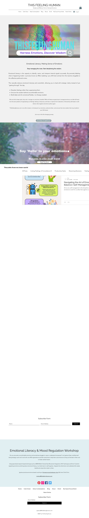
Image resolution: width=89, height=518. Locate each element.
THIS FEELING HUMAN (44, 5)
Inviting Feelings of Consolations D (41, 171)
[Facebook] (46, 482)
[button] (80, 7)
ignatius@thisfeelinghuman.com (44, 510)
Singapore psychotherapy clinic (50, 472)
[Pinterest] (38, 482)
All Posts (24, 171)
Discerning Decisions (75, 171)
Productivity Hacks (60, 171)
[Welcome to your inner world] (44, 158)
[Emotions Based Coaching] (43, 120)
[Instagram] (42, 482)
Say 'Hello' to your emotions (43, 151)
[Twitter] (50, 482)
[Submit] (76, 424)
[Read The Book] (44, 162)
